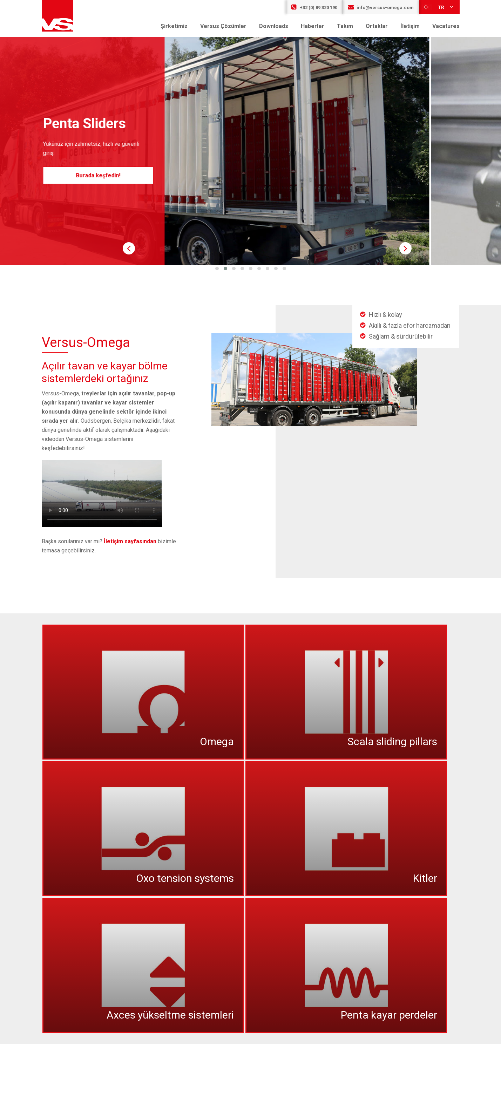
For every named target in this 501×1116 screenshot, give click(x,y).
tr (438, 6)
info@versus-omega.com (381, 7)
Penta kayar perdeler (389, 1015)
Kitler (425, 878)
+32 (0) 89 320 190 (314, 7)
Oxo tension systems (185, 878)
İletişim (410, 26)
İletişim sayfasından (130, 541)
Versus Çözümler (223, 26)
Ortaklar (377, 26)
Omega (217, 741)
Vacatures (446, 26)
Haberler (312, 26)
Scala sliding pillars (392, 741)
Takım (345, 26)
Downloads (273, 26)
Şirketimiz (174, 26)
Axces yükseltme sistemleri (170, 1015)
